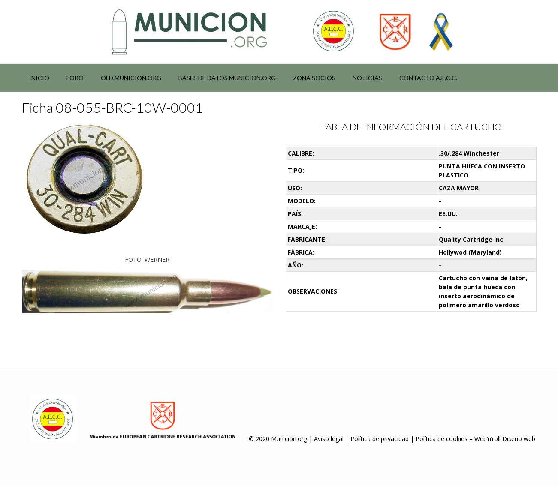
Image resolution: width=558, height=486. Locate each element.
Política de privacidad (379, 439)
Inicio (39, 77)
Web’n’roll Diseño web (504, 439)
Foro (75, 77)
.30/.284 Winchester (469, 153)
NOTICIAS (367, 77)
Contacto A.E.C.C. (428, 77)
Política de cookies (442, 439)
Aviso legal (329, 439)
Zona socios (314, 77)
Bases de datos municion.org (227, 77)
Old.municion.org (131, 77)
